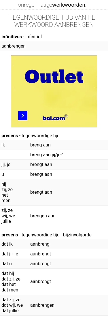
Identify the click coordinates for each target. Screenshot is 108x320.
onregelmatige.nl (54, 4)
